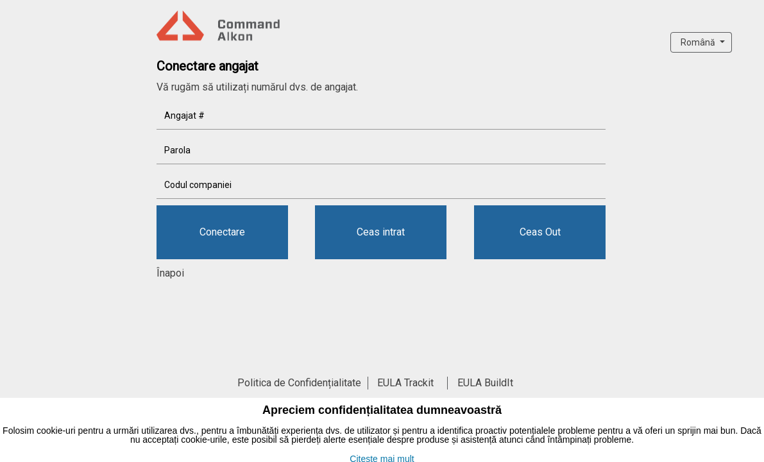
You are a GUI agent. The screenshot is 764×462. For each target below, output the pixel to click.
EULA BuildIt (485, 383)
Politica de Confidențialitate (299, 383)
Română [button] (699, 42)
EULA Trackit (405, 383)
